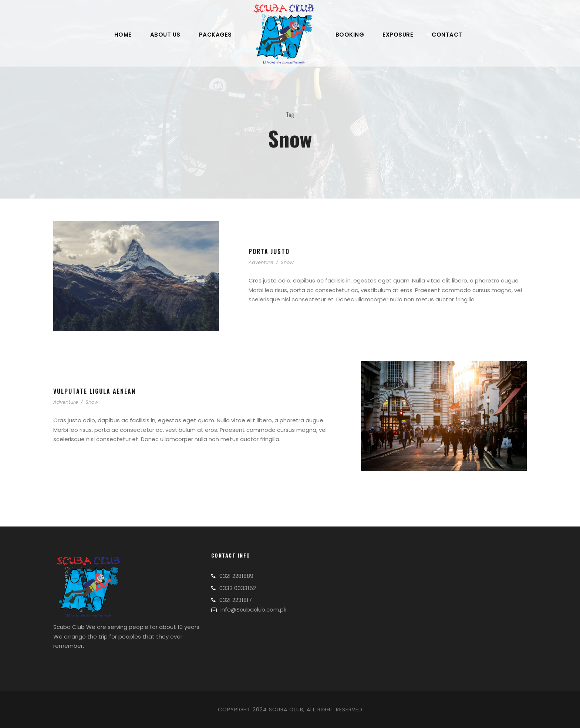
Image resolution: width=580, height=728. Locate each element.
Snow (287, 262)
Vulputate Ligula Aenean (94, 391)
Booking (349, 34)
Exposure (397, 34)
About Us (165, 34)
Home (123, 34)
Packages (215, 34)
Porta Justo (269, 251)
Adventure (261, 262)
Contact (447, 34)
